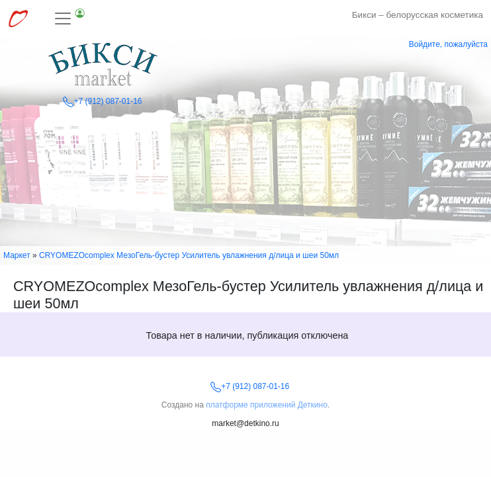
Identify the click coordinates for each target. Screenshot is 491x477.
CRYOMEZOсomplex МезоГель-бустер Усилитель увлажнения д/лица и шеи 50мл (189, 255)
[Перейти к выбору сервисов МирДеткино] (18, 18)
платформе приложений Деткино (267, 405)
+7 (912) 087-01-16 (102, 101)
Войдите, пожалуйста (448, 44)
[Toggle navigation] (70, 18)
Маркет (16, 255)
